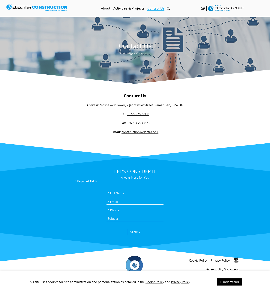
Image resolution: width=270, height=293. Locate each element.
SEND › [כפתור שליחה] (135, 232)
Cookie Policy (155, 282)
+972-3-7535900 (138, 114)
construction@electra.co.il (140, 132)
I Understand (229, 282)
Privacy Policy (180, 282)
